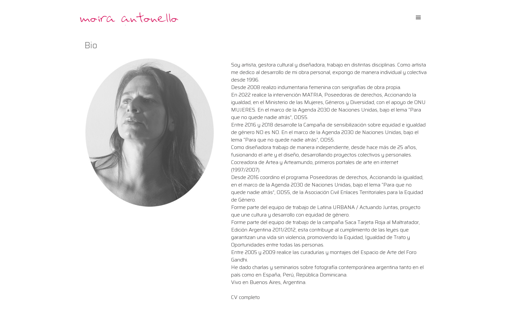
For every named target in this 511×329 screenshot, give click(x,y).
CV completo (245, 297)
